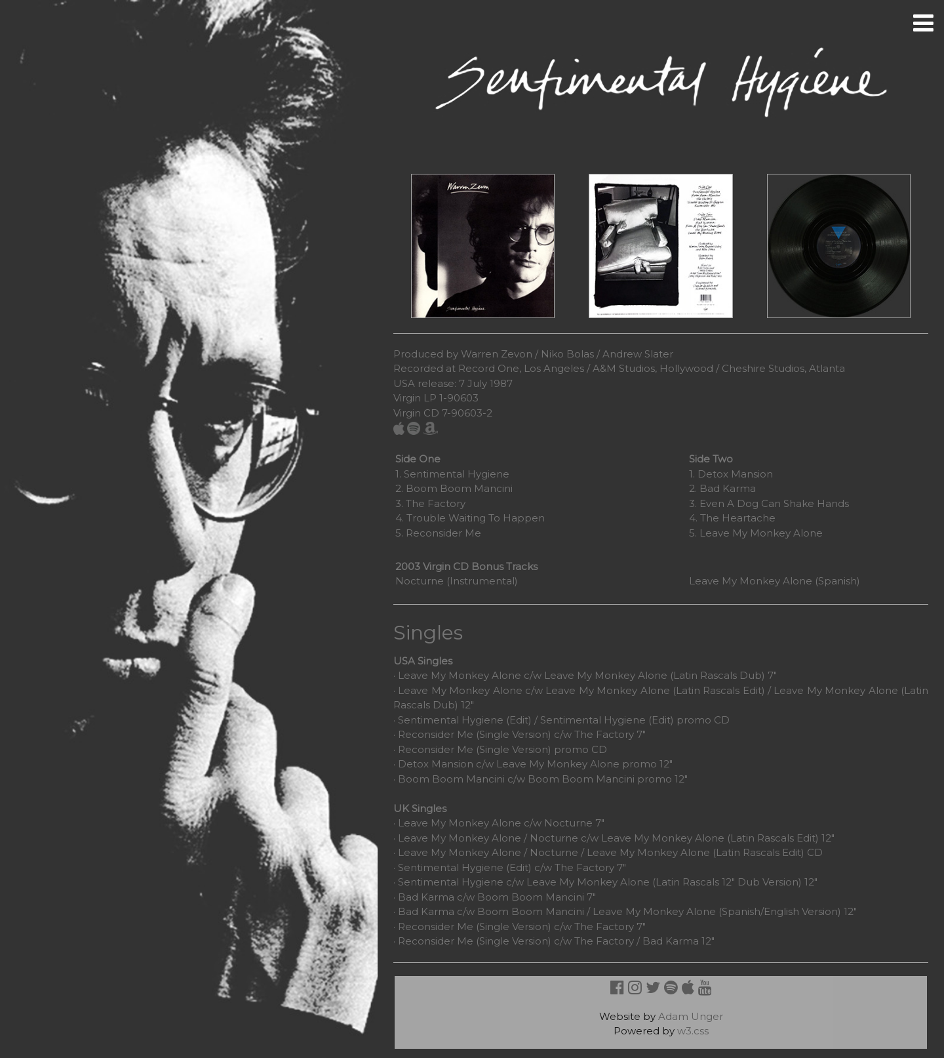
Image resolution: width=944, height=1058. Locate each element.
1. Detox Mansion (731, 474)
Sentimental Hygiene (450, 867)
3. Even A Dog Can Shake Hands (769, 503)
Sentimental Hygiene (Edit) (465, 720)
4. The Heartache (732, 518)
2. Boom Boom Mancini (454, 488)
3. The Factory (430, 503)
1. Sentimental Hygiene (452, 474)
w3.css (693, 1031)
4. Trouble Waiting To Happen (470, 518)
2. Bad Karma (722, 488)
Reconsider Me (435, 734)
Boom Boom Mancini (451, 779)
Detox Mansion (435, 764)
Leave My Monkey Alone (459, 675)
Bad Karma (426, 897)
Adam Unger (690, 1016)
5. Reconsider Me (438, 533)
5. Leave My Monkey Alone (756, 533)
